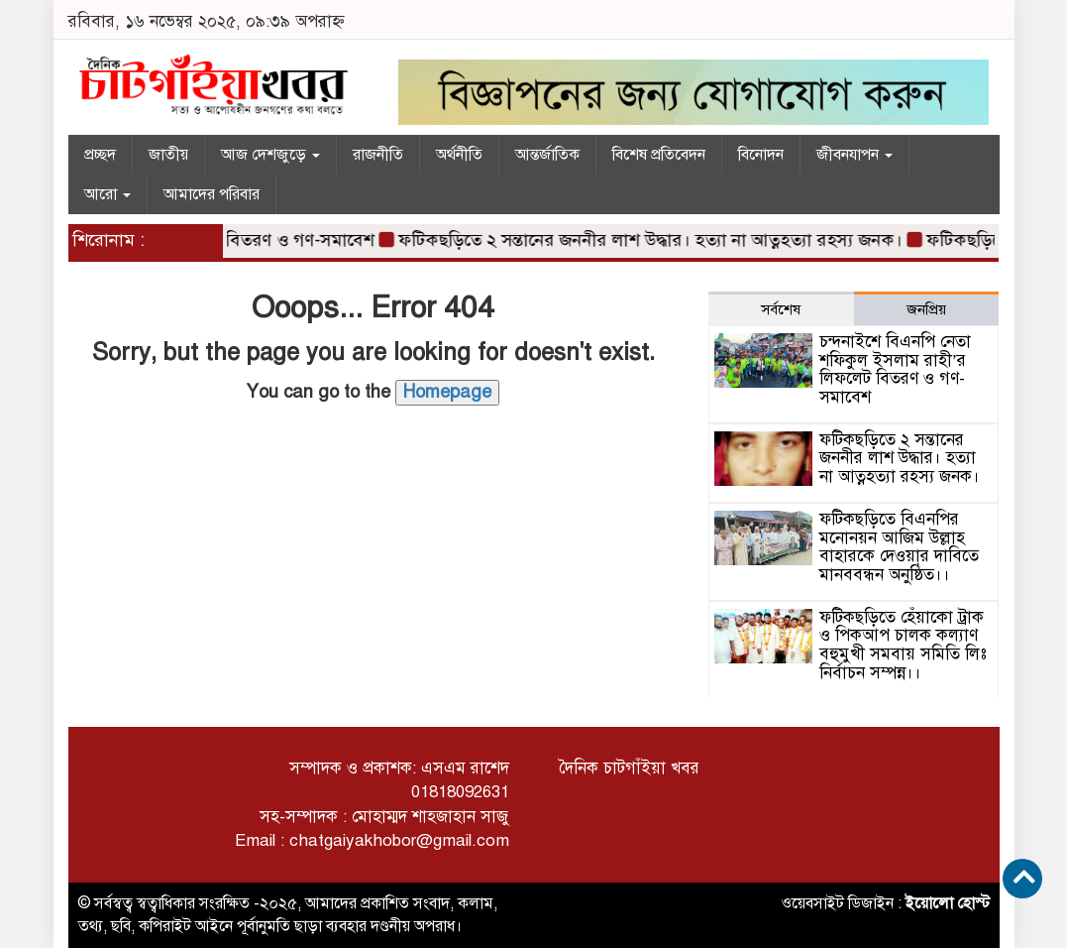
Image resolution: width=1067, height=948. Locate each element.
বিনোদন (761, 155)
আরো (107, 194)
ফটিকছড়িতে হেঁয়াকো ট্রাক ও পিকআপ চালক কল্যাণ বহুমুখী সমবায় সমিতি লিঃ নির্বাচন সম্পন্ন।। (903, 645)
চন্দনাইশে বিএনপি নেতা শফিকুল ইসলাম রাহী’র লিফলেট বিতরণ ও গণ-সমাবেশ (895, 369)
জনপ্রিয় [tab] (926, 309)
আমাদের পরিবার (211, 194)
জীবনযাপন (854, 155)
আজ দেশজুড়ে (270, 155)
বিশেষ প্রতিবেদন (658, 155)
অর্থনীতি (459, 155)
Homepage (447, 392)
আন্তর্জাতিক (547, 155)
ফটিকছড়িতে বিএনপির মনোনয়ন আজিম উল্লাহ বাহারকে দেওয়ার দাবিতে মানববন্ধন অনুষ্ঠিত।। (899, 547)
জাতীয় (168, 155)
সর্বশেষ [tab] (780, 309)
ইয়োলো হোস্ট (948, 903)
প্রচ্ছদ (100, 155)
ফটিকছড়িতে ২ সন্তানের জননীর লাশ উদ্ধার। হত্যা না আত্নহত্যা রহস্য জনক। (655, 240)
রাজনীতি (378, 155)
